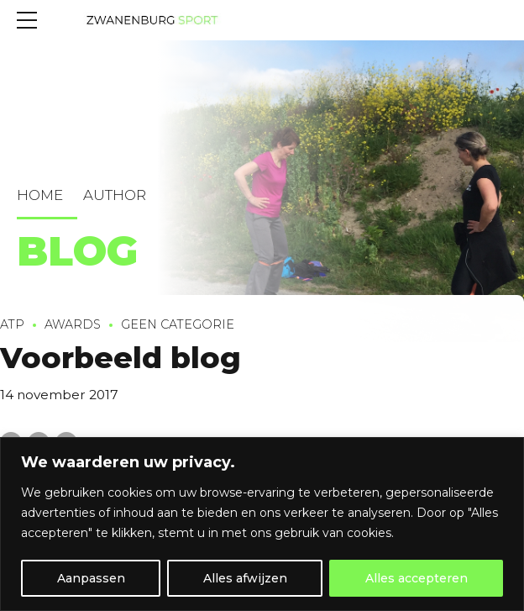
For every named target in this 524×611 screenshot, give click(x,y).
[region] (262, 524)
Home (40, 195)
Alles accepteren (416, 578)
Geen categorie (177, 326)
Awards (73, 326)
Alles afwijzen (245, 578)
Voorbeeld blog (120, 359)
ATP (12, 326)
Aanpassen (91, 578)
